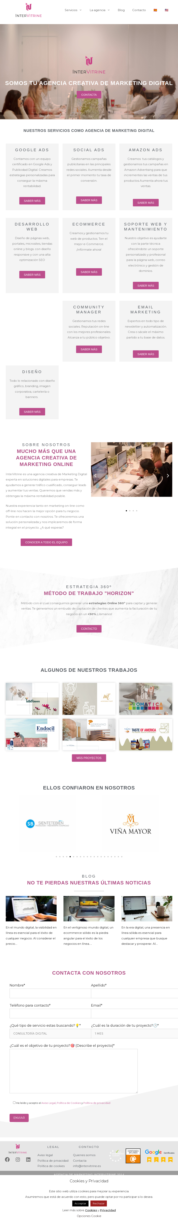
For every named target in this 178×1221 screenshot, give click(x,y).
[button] (95, 475)
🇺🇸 (166, 10)
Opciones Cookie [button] (89, 1216)
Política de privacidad (96, 1102)
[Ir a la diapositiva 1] (126, 510)
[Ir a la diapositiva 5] (70, 856)
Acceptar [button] (80, 1203)
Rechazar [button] (99, 1203)
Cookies (91, 1210)
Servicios (75, 10)
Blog (121, 10)
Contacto (139, 10)
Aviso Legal (49, 1102)
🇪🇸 (155, 10)
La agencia (102, 10)
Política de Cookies (69, 1102)
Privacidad (108, 1210)
